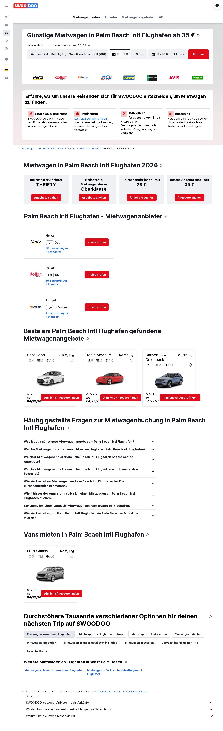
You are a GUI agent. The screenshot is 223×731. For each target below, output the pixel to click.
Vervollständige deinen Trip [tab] (180, 642)
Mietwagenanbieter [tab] (188, 634)
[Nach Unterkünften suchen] (6, 25)
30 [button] (105, 125)
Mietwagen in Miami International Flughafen (54, 670)
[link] (46, 197)
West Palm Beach (89, 148)
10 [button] (51, 107)
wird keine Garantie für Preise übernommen (124, 691)
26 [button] (69, 125)
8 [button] (96, 98)
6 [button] (78, 98)
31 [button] (51, 134)
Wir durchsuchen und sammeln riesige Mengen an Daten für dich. (120, 709)
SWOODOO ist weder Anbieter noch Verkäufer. (120, 702)
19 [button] (69, 116)
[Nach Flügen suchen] (6, 17)
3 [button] (51, 98)
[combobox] (37, 45)
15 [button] (96, 107)
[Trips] (6, 59)
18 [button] (60, 116)
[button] (6, 6)
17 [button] (51, 116)
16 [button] (105, 107)
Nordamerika (46, 148)
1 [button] (96, 89)
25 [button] (60, 125)
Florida (71, 148)
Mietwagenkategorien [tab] (41, 642)
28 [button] (87, 125)
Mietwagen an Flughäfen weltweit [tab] (101, 634)
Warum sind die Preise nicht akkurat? (120, 716)
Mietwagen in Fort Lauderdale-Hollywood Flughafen (114, 672)
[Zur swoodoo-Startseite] (25, 5)
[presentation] (198, 35)
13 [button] (78, 107)
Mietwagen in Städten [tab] (139, 642)
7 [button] (87, 98)
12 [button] (69, 107)
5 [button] (69, 98)
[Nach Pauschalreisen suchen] (6, 41)
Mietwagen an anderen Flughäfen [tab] (49, 634)
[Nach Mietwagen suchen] (6, 33)
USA (60, 148)
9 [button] (105, 98)
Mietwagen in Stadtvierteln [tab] (149, 634)
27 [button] (78, 125)
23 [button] (105, 116)
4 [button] (60, 98)
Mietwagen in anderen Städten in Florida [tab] (90, 642)
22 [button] (96, 116)
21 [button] (87, 116)
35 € (188, 35)
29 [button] (96, 125)
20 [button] (78, 116)
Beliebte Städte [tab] (37, 651)
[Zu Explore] (6, 48)
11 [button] (60, 107)
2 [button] (105, 89)
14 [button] (87, 107)
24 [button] (51, 125)
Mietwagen (28, 148)
